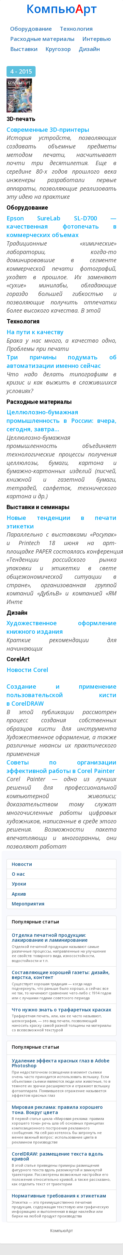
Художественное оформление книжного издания (61, 627)
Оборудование (31, 28)
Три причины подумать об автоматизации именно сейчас (61, 361)
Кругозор (58, 49)
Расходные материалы (42, 39)
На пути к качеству (35, 332)
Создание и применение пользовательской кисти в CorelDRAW (61, 694)
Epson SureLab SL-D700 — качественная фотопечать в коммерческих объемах (61, 226)
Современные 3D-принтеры (48, 129)
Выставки (24, 49)
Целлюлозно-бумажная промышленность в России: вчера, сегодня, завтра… (61, 420)
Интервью (96, 39)
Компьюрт (61, 9)
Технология (76, 28)
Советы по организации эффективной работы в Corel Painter (61, 766)
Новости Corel (27, 670)
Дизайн (89, 49)
